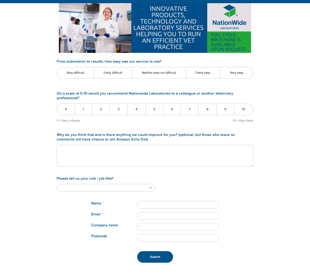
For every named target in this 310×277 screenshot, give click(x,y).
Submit (155, 257)
